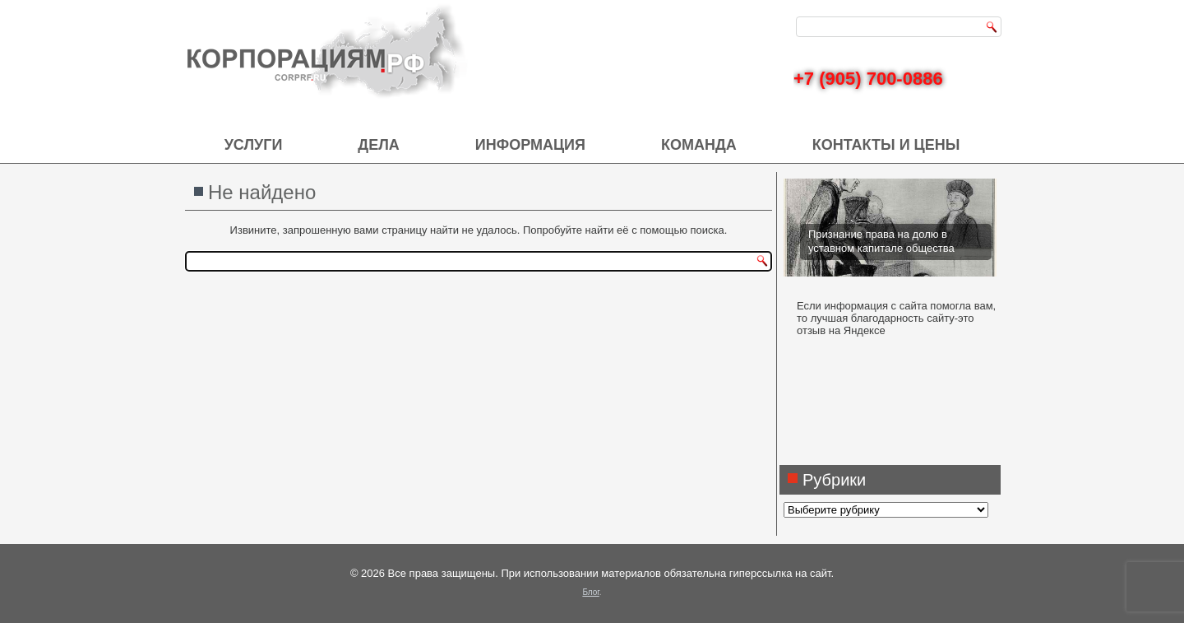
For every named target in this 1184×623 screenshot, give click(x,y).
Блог (590, 592)
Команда (699, 145)
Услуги (253, 145)
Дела (378, 145)
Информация (530, 145)
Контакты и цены (886, 145)
